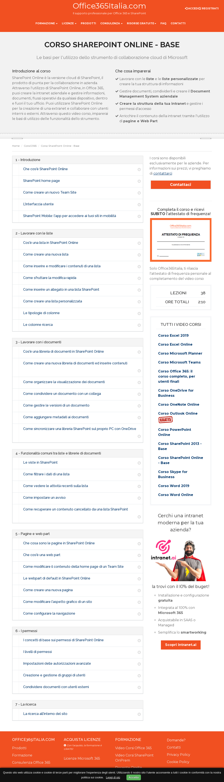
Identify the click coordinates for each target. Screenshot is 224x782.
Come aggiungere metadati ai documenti (56, 417)
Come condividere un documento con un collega (62, 394)
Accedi (191, 8)
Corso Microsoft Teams (179, 362)
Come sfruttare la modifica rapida (49, 278)
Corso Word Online (175, 495)
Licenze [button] (69, 23)
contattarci (162, 173)
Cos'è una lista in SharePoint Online (50, 243)
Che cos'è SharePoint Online (45, 169)
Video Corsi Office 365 (133, 748)
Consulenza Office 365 (31, 762)
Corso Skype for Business (172, 474)
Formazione (22, 755)
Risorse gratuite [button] (141, 23)
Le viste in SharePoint (40, 462)
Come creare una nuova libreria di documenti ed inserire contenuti (75, 363)
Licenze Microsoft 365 (82, 758)
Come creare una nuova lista (45, 254)
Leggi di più (113, 777)
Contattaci (180, 184)
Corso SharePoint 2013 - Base (180, 446)
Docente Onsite (128, 768)
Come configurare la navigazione (49, 613)
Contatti (174, 747)
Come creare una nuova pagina (48, 590)
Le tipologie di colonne (41, 313)
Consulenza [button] (111, 23)
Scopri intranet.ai (180, 645)
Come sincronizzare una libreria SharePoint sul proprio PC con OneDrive (79, 429)
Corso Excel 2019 (173, 336)
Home (16, 145)
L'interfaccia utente (38, 204)
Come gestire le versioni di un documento (56, 405)
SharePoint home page (41, 181)
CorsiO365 (30, 145)
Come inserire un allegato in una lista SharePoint (61, 290)
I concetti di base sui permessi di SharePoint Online (63, 640)
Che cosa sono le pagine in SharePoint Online (59, 543)
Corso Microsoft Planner (180, 353)
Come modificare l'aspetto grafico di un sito (57, 602)
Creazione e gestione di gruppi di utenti (54, 675)
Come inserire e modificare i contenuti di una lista (62, 266)
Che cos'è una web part (41, 555)
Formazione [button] (46, 23)
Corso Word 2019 (173, 486)
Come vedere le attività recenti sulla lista (55, 486)
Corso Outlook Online (178, 417)
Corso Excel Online (175, 344)
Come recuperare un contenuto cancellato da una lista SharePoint (75, 509)
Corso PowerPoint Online (174, 432)
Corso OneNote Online (178, 404)
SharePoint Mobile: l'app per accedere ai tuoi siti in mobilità (69, 216)
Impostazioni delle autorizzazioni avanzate (57, 663)
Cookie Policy (178, 762)
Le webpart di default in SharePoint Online (56, 578)
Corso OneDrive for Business (176, 393)
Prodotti (19, 748)
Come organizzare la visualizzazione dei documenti (64, 382)
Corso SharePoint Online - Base (180, 460)
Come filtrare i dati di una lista (46, 474)
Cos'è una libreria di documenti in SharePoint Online (63, 351)
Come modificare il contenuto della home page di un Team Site (73, 567)
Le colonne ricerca (38, 325)
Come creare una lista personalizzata (52, 301)
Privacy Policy (178, 755)
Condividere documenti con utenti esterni (56, 687)
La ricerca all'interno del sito (45, 714)
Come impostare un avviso (44, 498)
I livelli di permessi (37, 652)
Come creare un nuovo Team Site (50, 192)
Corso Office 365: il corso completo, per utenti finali (176, 376)
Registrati (209, 8)
